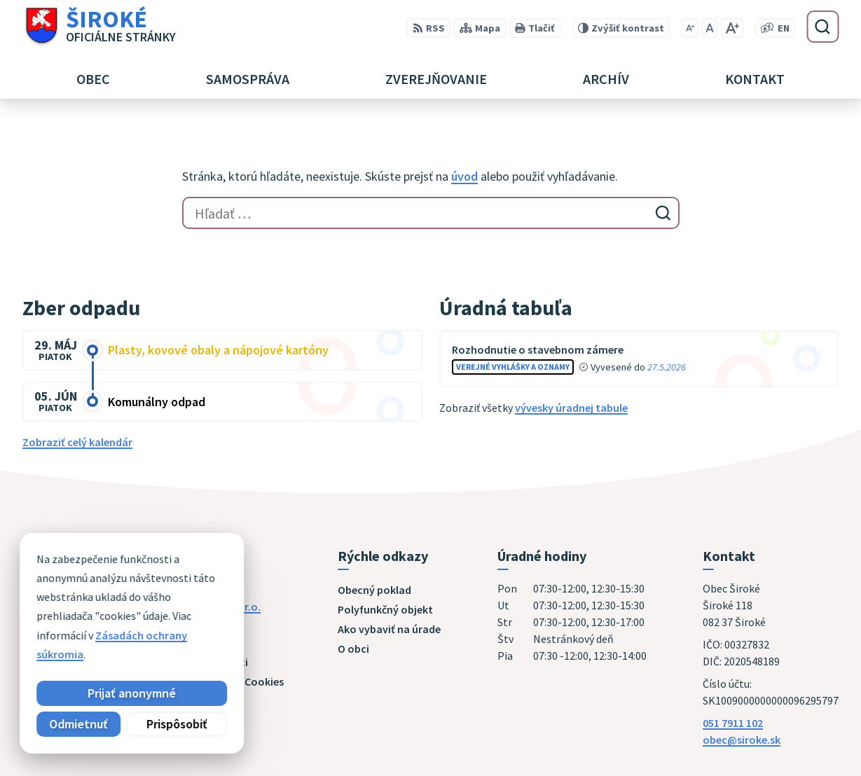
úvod (464, 176)
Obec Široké (130, 621)
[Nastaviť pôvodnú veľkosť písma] (709, 28)
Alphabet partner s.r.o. (205, 607)
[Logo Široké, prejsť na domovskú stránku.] (99, 27)
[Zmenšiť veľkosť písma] (689, 28)
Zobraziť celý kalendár (77, 442)
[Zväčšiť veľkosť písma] (731, 28)
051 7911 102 (733, 723)
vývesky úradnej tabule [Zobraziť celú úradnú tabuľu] (571, 408)
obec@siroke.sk (741, 740)
